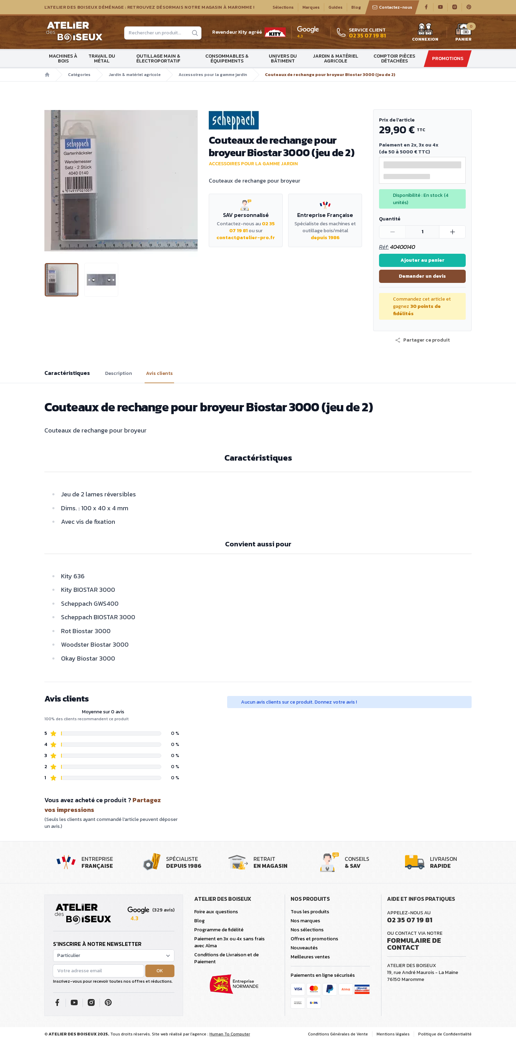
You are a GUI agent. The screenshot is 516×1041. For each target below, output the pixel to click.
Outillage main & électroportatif (158, 58)
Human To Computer (229, 1034)
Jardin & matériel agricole (335, 58)
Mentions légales (393, 1034)
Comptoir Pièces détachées (394, 58)
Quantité (389, 219)
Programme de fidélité (218, 929)
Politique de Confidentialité (445, 1034)
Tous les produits (310, 911)
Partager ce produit (422, 340)
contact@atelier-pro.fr (245, 237)
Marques (311, 7)
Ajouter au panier (423, 260)
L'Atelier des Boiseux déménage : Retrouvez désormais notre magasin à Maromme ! (149, 7)
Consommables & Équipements (227, 58)
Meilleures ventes (310, 956)
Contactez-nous (392, 7)
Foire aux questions (216, 911)
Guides (335, 7)
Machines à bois (63, 58)
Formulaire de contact (414, 943)
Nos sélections (307, 929)
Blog (356, 7)
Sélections (283, 7)
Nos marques (305, 920)
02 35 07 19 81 (409, 920)
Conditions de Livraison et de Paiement (226, 958)
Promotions (447, 58)
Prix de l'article (396, 120)
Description (118, 373)
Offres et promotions (314, 938)
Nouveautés (304, 947)
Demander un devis (422, 276)
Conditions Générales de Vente (338, 1034)
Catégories (79, 74)
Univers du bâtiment (283, 58)
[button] (422, 340)
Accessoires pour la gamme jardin (213, 74)
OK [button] (159, 970)
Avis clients (159, 373)
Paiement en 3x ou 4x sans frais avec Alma (229, 942)
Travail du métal (101, 58)
